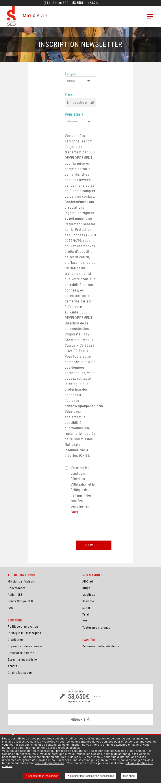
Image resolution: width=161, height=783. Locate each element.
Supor (86, 608)
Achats (12, 666)
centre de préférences (49, 763)
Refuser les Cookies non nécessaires (90, 776)
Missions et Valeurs (21, 581)
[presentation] (98, 527)
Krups (86, 588)
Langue (70, 74)
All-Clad (87, 581)
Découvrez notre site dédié (100, 646)
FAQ (10, 608)
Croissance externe (21, 653)
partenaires (44, 738)
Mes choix (129, 776)
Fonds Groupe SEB (20, 601)
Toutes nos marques (96, 627)
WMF (85, 621)
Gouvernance (17, 588)
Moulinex (88, 594)
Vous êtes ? (74, 114)
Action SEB (15, 594)
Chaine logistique (20, 672)
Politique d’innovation (23, 626)
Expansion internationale (25, 646)
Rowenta (88, 601)
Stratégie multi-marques (24, 633)
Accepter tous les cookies (41, 776)
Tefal (85, 614)
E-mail (70, 95)
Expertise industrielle (22, 659)
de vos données (102, 741)
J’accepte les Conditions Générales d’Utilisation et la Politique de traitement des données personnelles (82, 490)
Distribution (16, 639)
